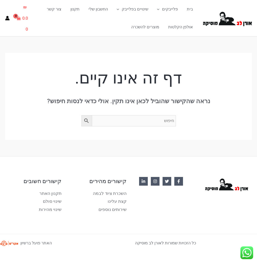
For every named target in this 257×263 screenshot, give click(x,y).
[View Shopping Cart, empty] (23, 18)
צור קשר (58, 9)
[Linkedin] (143, 181)
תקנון (78, 9)
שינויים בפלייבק (134, 9)
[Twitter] (167, 181)
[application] (160, 9)
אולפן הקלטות (180, 27)
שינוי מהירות (51, 208)
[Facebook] (178, 181)
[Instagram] (155, 181)
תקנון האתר (51, 193)
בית (190, 9)
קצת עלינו (118, 200)
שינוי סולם (53, 200)
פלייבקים (168, 9)
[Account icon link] (7, 18)
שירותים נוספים (113, 208)
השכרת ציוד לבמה (111, 193)
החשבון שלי (100, 9)
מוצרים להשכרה (146, 27)
